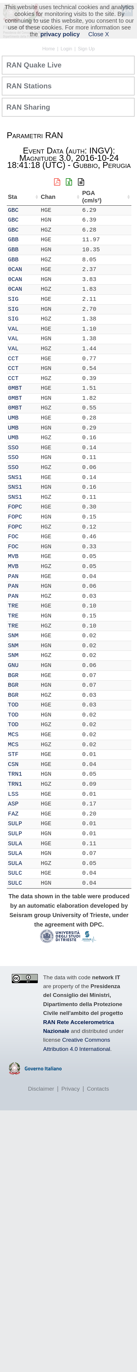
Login (66, 48)
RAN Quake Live (34, 65)
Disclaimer (41, 1089)
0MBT (15, 388)
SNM (13, 636)
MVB (13, 556)
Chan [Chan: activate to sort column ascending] (47, 197)
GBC (13, 210)
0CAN (15, 269)
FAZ (13, 814)
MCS (13, 735)
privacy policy (60, 34)
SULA (15, 844)
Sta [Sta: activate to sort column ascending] (12, 197)
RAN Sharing (28, 107)
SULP (15, 824)
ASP (13, 804)
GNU (13, 665)
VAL (13, 329)
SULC (15, 873)
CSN (13, 764)
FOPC (15, 507)
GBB (13, 240)
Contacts (98, 1089)
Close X (98, 34)
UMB (13, 418)
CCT (13, 359)
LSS (13, 794)
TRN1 (15, 774)
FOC (13, 537)
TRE (13, 606)
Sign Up (86, 48)
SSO (13, 448)
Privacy (70, 1089)
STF (13, 754)
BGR (13, 675)
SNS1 (15, 477)
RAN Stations (29, 86)
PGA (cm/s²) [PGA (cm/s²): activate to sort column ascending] (91, 197)
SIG (13, 299)
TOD (13, 705)
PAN (13, 576)
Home (48, 48)
